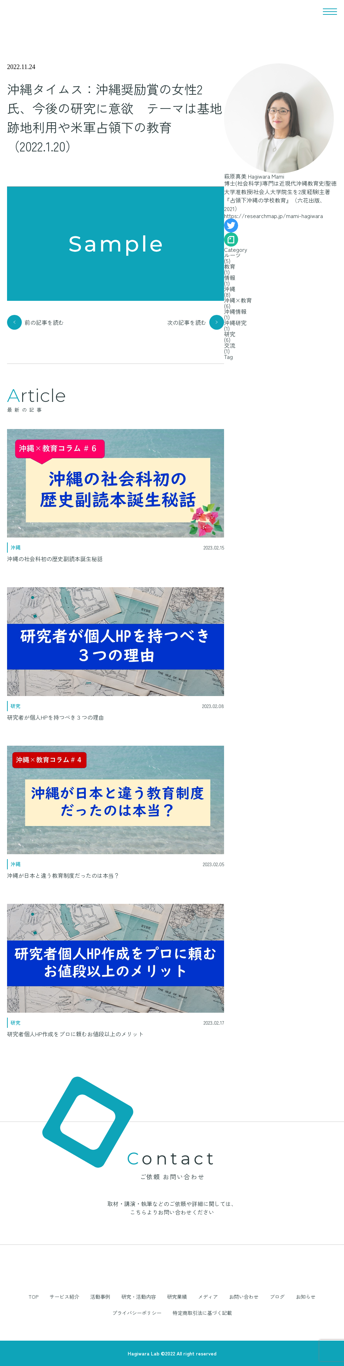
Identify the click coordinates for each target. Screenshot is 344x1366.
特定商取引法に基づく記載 (202, 1312)
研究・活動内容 (138, 1296)
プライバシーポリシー (136, 1312)
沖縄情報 (235, 311)
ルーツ (232, 255)
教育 (229, 266)
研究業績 (177, 1296)
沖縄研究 (235, 322)
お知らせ (306, 1296)
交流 (229, 345)
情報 (229, 277)
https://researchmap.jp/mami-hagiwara (273, 215)
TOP (33, 1296)
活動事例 (100, 1296)
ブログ (277, 1296)
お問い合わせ (244, 1296)
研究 (229, 334)
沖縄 (229, 289)
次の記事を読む (186, 322)
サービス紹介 (64, 1296)
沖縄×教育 (238, 300)
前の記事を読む (44, 322)
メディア (208, 1296)
